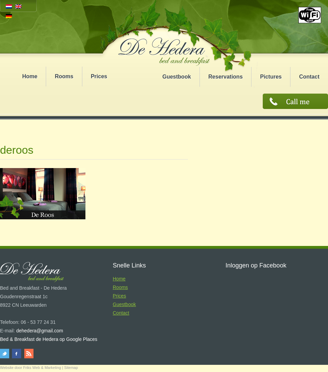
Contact (309, 77)
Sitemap (71, 368)
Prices (99, 76)
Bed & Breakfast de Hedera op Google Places (48, 339)
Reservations (225, 77)
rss (28, 353)
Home (29, 76)
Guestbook (176, 77)
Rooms (64, 76)
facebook (17, 353)
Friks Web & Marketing (42, 368)
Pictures (271, 77)
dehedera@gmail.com (39, 330)
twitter (5, 353)
